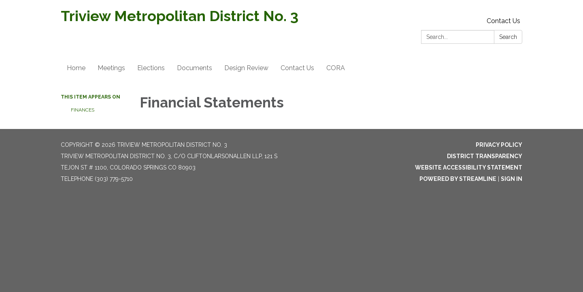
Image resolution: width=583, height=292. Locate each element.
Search (508, 37)
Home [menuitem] (76, 68)
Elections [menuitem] (151, 68)
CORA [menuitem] (335, 68)
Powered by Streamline (457, 179)
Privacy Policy (499, 145)
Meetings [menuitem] (111, 68)
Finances (82, 110)
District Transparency (484, 156)
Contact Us (503, 21)
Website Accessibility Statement (468, 167)
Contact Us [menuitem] (297, 68)
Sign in (511, 179)
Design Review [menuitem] (246, 68)
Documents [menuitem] (194, 68)
